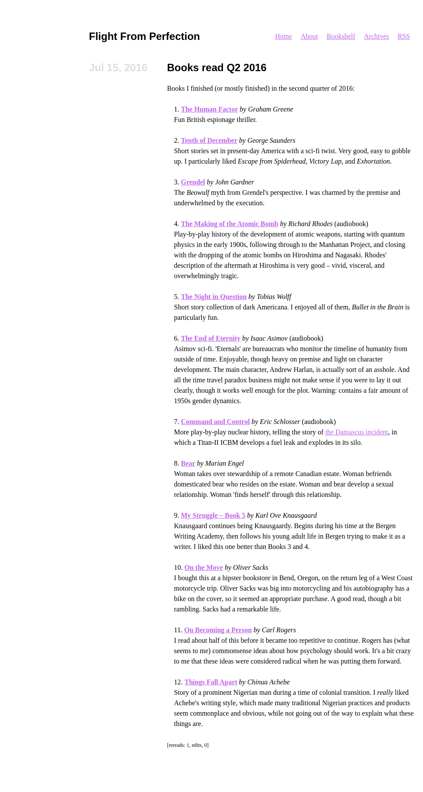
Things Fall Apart (210, 682)
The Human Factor (209, 109)
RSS (404, 36)
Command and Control (215, 421)
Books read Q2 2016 (216, 67)
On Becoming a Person (218, 630)
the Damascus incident (356, 432)
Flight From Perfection (144, 36)
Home (283, 36)
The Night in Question (214, 296)
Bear (188, 463)
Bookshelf (341, 36)
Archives (376, 36)
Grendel (193, 182)
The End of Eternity (210, 338)
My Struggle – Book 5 (213, 515)
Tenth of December (209, 140)
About (309, 36)
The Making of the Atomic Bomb (229, 223)
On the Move (203, 567)
